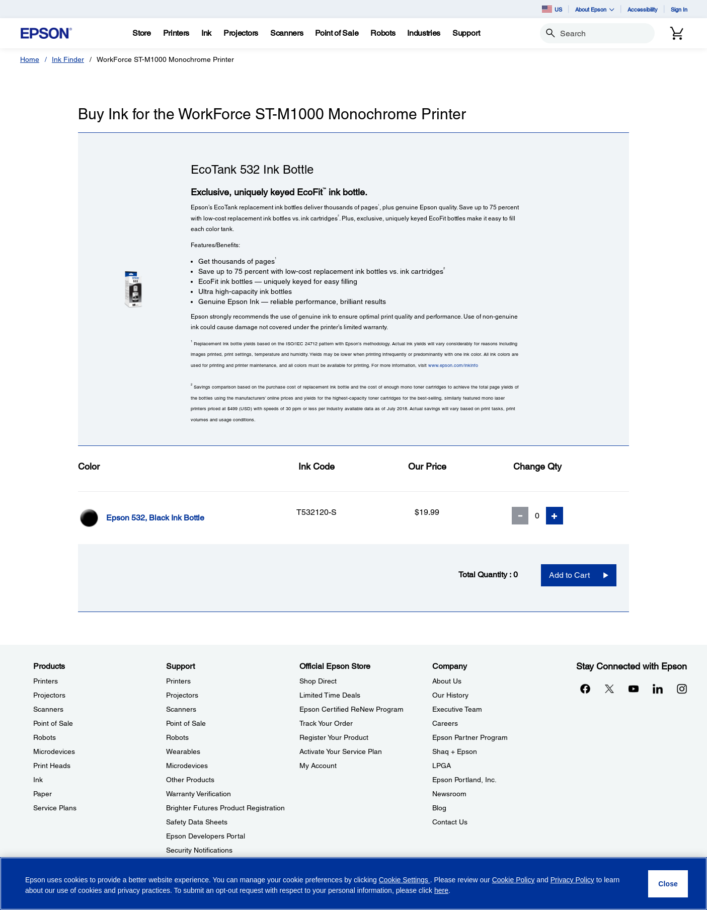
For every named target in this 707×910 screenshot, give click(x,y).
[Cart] (677, 33)
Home (29, 59)
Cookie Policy (513, 880)
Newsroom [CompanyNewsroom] (449, 794)
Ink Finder (68, 59)
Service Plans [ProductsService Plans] (54, 808)
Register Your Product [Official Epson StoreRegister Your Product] (333, 737)
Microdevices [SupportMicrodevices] (187, 766)
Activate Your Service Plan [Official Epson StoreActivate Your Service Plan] (340, 751)
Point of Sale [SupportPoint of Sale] (186, 723)
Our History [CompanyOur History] (450, 695)
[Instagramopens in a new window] (682, 688)
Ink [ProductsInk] (38, 780)
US (552, 9)
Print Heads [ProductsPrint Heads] (51, 766)
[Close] (668, 883)
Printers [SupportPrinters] (178, 681)
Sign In (679, 9)
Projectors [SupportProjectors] (182, 695)
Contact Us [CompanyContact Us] (449, 822)
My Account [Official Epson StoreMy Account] (318, 766)
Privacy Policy (572, 880)
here (441, 890)
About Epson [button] (594, 9)
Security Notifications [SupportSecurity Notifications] (199, 850)
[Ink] (206, 33)
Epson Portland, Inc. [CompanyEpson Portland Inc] (464, 780)
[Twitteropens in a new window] (609, 688)
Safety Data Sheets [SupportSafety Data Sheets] (196, 822)
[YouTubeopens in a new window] (633, 688)
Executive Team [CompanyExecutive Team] (457, 709)
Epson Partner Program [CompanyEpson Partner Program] (470, 737)
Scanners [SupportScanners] (181, 709)
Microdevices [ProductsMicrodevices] (54, 751)
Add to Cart (569, 575)
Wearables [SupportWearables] (183, 751)
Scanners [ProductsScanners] (48, 709)
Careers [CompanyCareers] (445, 723)
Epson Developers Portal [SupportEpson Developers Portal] (205, 836)
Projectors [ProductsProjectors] (49, 695)
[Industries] (423, 33)
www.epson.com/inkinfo (453, 365)
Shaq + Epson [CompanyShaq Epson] (454, 751)
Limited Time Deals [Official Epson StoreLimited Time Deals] (329, 695)
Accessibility (642, 9)
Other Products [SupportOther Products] (190, 780)
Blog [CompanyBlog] (439, 808)
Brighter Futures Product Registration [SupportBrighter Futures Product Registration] (225, 808)
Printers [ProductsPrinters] (45, 681)
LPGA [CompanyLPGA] (441, 766)
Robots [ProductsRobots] (44, 737)
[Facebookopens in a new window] (585, 688)
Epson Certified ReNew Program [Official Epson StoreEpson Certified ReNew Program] (351, 709)
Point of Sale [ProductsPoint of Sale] (53, 723)
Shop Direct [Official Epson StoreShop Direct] (318, 681)
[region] (353, 883)
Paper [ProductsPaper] (42, 794)
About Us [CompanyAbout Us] (446, 681)
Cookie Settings (404, 880)
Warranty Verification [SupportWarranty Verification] (198, 794)
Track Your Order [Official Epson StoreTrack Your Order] (326, 723)
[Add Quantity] (554, 515)
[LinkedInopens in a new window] (658, 688)
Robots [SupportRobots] (177, 737)
